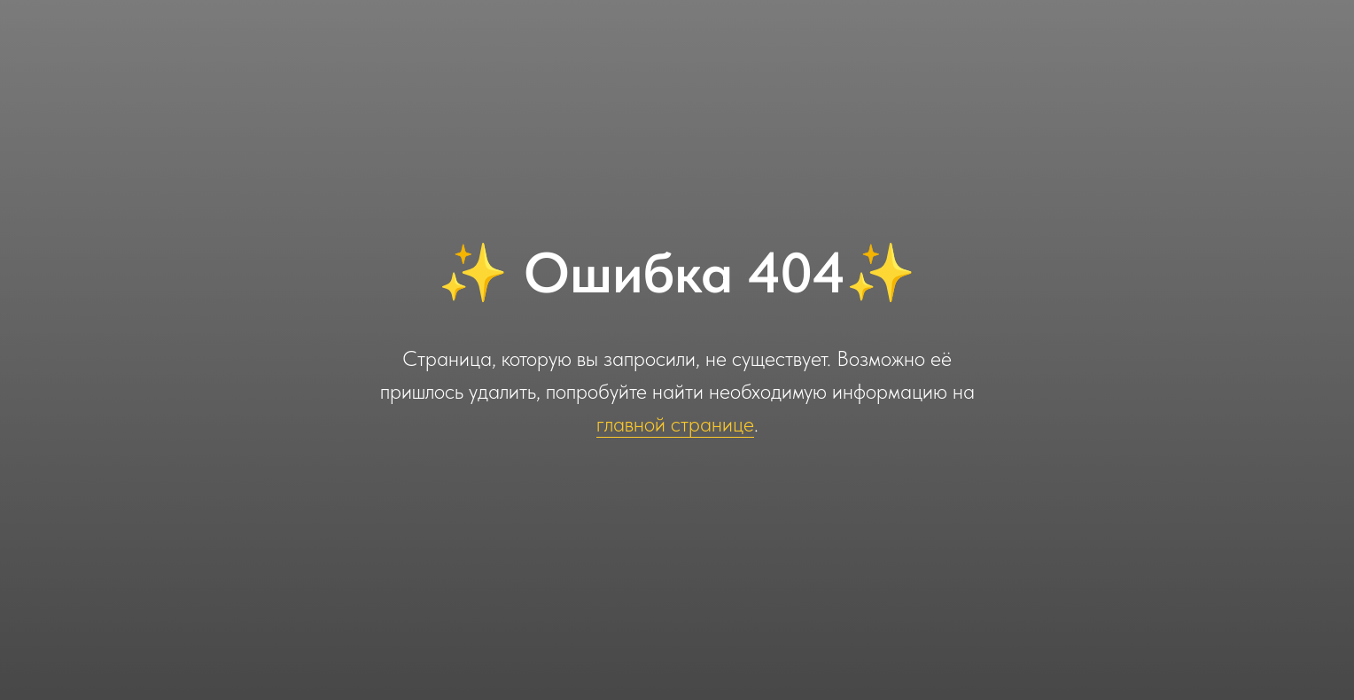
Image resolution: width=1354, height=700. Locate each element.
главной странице (675, 424)
